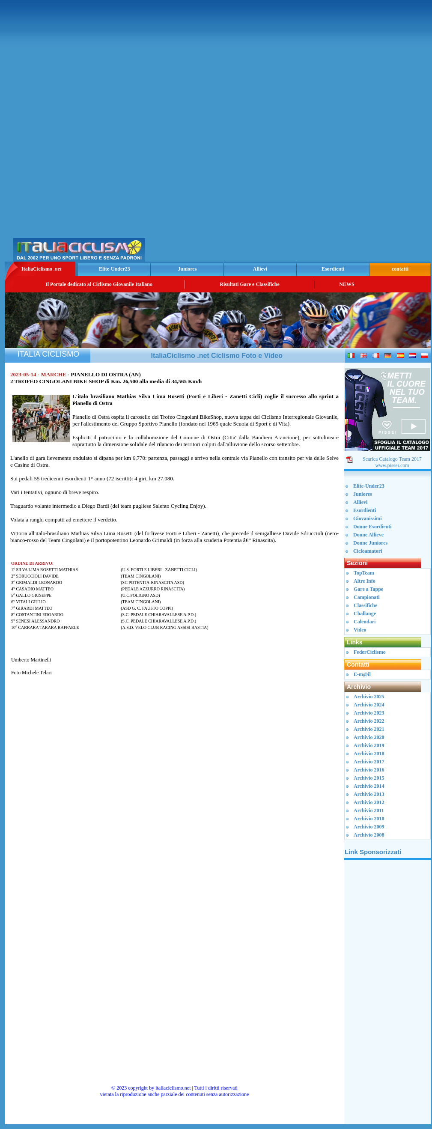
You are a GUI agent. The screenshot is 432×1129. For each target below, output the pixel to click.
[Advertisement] (328, 133)
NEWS (346, 284)
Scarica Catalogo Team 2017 (392, 459)
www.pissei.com (392, 465)
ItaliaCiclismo (41, 269)
